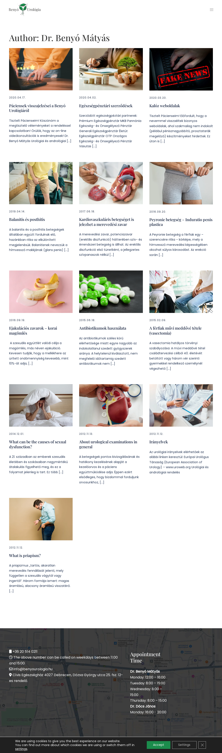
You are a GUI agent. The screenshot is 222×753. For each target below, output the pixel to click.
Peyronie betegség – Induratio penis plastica (180, 222)
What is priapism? (25, 553)
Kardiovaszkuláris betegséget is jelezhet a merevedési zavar (106, 221)
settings (21, 749)
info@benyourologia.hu (32, 667)
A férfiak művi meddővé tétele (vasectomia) (175, 330)
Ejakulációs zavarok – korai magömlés (33, 330)
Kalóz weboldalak (164, 105)
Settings (184, 745)
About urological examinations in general (108, 443)
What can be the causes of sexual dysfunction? (37, 443)
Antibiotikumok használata (102, 327)
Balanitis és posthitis (27, 219)
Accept (157, 745)
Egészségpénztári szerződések (105, 105)
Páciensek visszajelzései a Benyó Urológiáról (37, 108)
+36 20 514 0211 (25, 649)
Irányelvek (158, 440)
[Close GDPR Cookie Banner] (202, 745)
